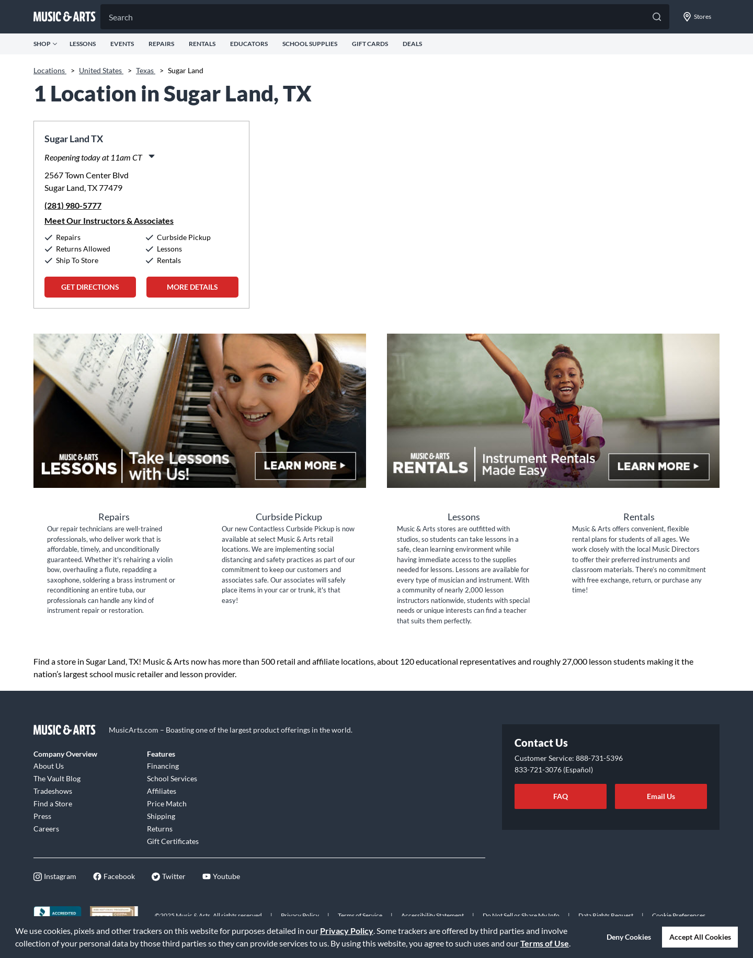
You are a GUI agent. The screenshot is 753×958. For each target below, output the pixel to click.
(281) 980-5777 (72, 205)
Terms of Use (544, 943)
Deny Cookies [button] (629, 936)
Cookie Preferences (678, 915)
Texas (145, 70)
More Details (192, 286)
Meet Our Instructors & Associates (109, 220)
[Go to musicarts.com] (64, 17)
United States (101, 70)
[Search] (384, 16)
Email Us (661, 796)
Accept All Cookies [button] (700, 936)
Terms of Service (360, 915)
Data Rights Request (605, 915)
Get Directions (90, 286)
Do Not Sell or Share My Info (521, 915)
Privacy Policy (346, 931)
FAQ (560, 796)
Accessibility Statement (432, 915)
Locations (49, 70)
